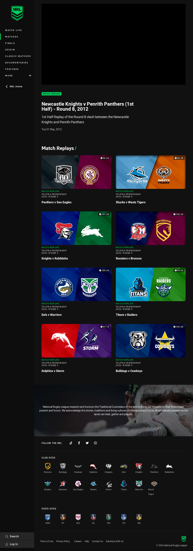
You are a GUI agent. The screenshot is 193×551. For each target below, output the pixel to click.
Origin (10, 49)
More (18, 75)
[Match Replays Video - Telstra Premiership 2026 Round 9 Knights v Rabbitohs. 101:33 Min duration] (76, 237)
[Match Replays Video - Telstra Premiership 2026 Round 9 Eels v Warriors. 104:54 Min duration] (76, 293)
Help (87, 541)
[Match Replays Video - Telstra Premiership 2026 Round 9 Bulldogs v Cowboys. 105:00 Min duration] (151, 350)
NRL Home (13, 86)
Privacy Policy (63, 541)
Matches (11, 36)
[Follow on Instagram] (95, 443)
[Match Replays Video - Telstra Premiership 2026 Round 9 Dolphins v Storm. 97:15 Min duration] (76, 350)
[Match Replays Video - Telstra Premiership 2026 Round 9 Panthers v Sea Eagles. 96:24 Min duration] (76, 181)
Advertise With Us (115, 541)
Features (12, 69)
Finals (10, 43)
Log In (11, 544)
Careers (78, 541)
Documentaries (16, 62)
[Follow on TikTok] (70, 443)
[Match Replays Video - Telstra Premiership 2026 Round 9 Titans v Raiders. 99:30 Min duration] (151, 293)
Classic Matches (18, 56)
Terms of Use (46, 541)
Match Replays (51, 94)
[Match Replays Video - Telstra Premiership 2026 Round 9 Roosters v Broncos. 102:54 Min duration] (151, 237)
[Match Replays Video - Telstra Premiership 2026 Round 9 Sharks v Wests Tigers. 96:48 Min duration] (151, 181)
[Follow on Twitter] (87, 443)
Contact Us (97, 541)
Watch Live (13, 30)
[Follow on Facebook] (79, 443)
